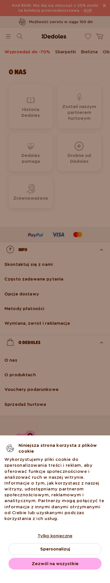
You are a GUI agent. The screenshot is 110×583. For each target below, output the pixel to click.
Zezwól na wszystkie (55, 563)
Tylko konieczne (55, 536)
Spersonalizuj (55, 549)
